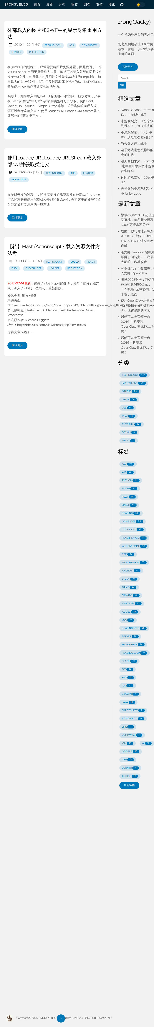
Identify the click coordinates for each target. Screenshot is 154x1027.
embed (75, 262)
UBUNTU (130, 768)
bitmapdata (89, 45)
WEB (128, 416)
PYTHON (131, 480)
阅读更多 (17, 129)
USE (128, 407)
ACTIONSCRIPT (134, 546)
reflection (36, 52)
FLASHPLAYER (134, 538)
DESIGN (129, 432)
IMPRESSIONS (134, 383)
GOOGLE (130, 751)
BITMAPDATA (133, 718)
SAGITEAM (132, 603)
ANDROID (131, 570)
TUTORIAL (131, 424)
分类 (62, 4)
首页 (37, 4)
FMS (128, 677)
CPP (128, 554)
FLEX (129, 497)
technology (52, 45)
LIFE (128, 726)
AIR (128, 472)
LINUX (129, 505)
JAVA (128, 702)
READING (131, 513)
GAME (129, 587)
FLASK (129, 661)
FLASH (129, 488)
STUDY (129, 579)
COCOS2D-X (133, 529)
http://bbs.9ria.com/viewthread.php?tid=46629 (51, 325)
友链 (99, 4)
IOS (127, 685)
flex (14, 268)
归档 (87, 4)
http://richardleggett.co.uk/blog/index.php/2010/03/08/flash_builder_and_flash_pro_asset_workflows (80, 305)
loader (16, 52)
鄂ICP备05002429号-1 (98, 1018)
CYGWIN (130, 694)
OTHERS (130, 391)
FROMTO (131, 595)
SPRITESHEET (133, 710)
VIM (127, 743)
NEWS (129, 399)
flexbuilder (34, 268)
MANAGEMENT (134, 562)
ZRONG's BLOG (16, 4)
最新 (49, 4)
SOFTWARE (132, 735)
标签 (74, 4)
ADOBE (130, 611)
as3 (71, 45)
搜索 (112, 4)
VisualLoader (17, 72)
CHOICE (130, 776)
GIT (127, 669)
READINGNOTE (134, 628)
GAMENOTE (132, 521)
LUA (128, 620)
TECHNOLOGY (134, 375)
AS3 (128, 464)
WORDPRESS (133, 644)
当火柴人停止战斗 (134, 143)
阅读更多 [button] (127, 67)
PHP (128, 759)
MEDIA (128, 440)
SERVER (130, 636)
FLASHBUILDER (134, 653)
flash (91, 262)
